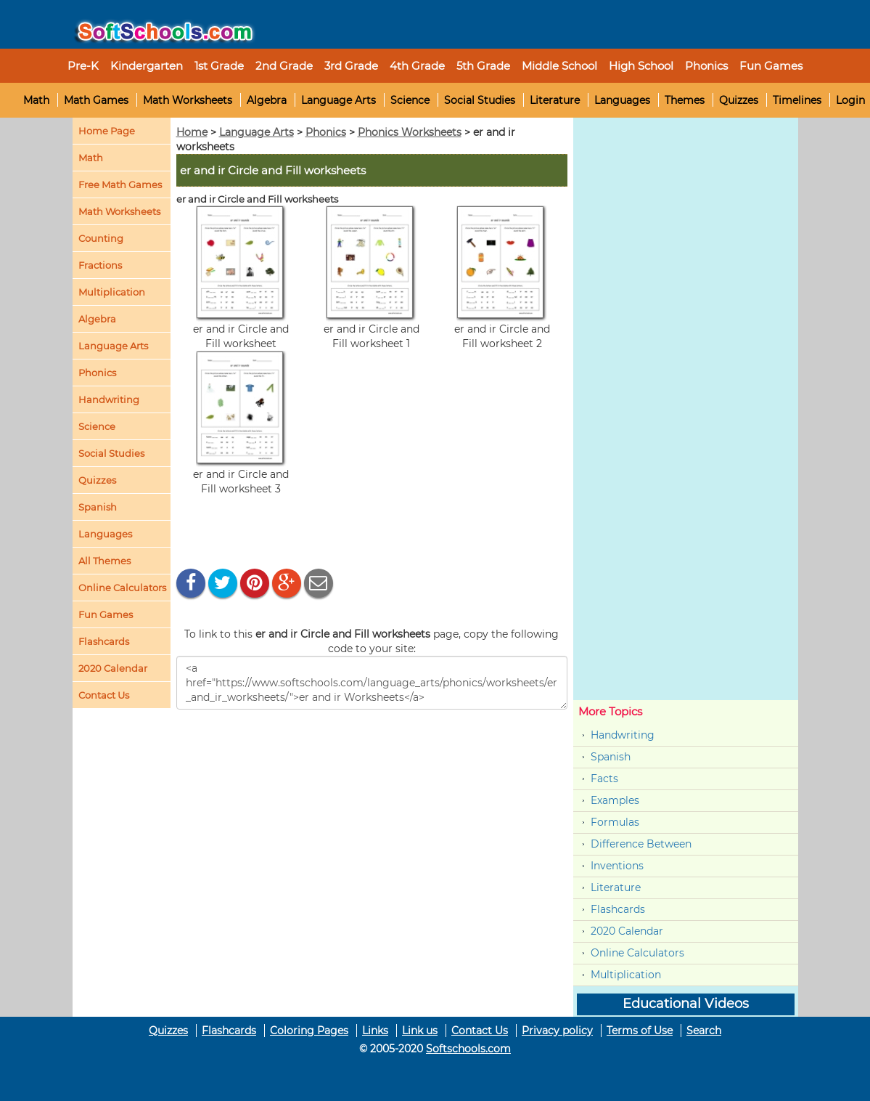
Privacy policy (557, 1030)
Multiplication (111, 292)
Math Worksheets (187, 100)
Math (36, 100)
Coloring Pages (309, 1030)
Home (192, 132)
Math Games (96, 100)
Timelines (797, 100)
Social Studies (479, 100)
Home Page (106, 131)
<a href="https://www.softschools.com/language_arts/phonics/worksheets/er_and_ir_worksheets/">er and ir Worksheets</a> (371, 683)
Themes (685, 100)
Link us (420, 1030)
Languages (622, 100)
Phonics (97, 372)
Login (850, 100)
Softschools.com (468, 1048)
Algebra (267, 100)
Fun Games (771, 66)
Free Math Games (120, 184)
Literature (555, 100)
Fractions (100, 265)
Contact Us (479, 1030)
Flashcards (618, 909)
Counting (100, 238)
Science (410, 100)
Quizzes (738, 100)
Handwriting (108, 399)
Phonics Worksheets (409, 132)
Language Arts (338, 100)
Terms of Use (640, 1030)
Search (703, 1030)
